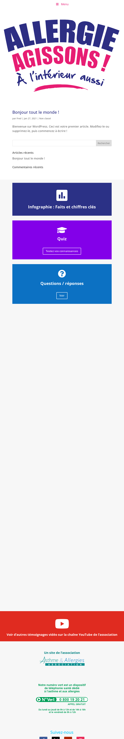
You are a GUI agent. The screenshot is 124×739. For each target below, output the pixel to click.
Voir (61, 295)
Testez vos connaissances (62, 251)
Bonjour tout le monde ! (35, 112)
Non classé (45, 118)
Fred (19, 118)
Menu (61, 4)
